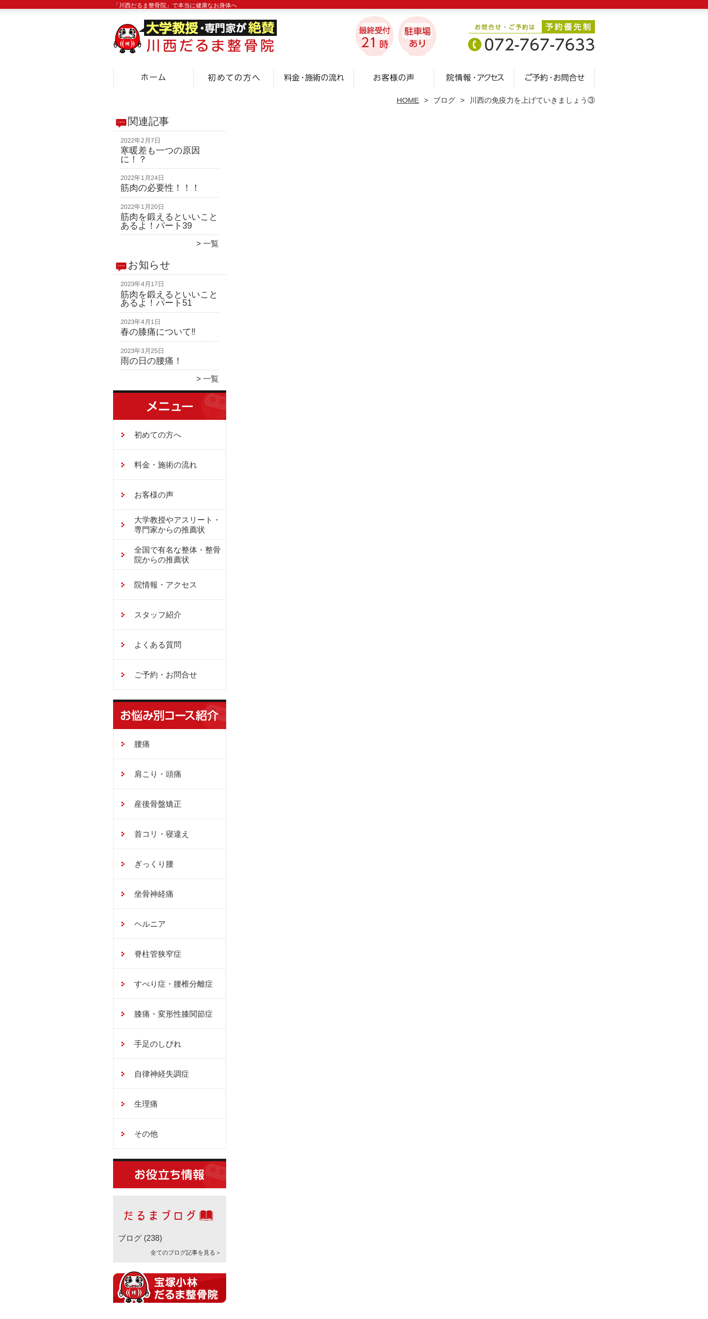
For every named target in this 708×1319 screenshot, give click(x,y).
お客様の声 (394, 76)
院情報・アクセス (474, 76)
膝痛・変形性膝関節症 (173, 1014)
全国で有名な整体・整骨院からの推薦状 (177, 555)
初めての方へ (234, 76)
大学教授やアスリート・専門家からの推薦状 (177, 525)
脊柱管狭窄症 (157, 954)
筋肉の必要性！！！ (160, 188)
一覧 (211, 243)
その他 (146, 1134)
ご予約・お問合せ (554, 76)
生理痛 (146, 1104)
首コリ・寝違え (161, 834)
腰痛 (142, 744)
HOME (408, 100)
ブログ (444, 100)
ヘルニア (150, 924)
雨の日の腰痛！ (151, 361)
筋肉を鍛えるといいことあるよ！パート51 (169, 299)
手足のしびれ (157, 1044)
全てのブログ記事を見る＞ (185, 1252)
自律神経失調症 (161, 1074)
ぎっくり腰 (154, 864)
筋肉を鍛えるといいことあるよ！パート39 (169, 221)
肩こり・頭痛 (157, 774)
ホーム (153, 76)
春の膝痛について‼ (158, 332)
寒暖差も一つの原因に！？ (160, 155)
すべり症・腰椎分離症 (173, 984)
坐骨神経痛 (154, 894)
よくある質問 (157, 645)
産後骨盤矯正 (157, 804)
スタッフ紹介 (157, 615)
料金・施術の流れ (314, 76)
